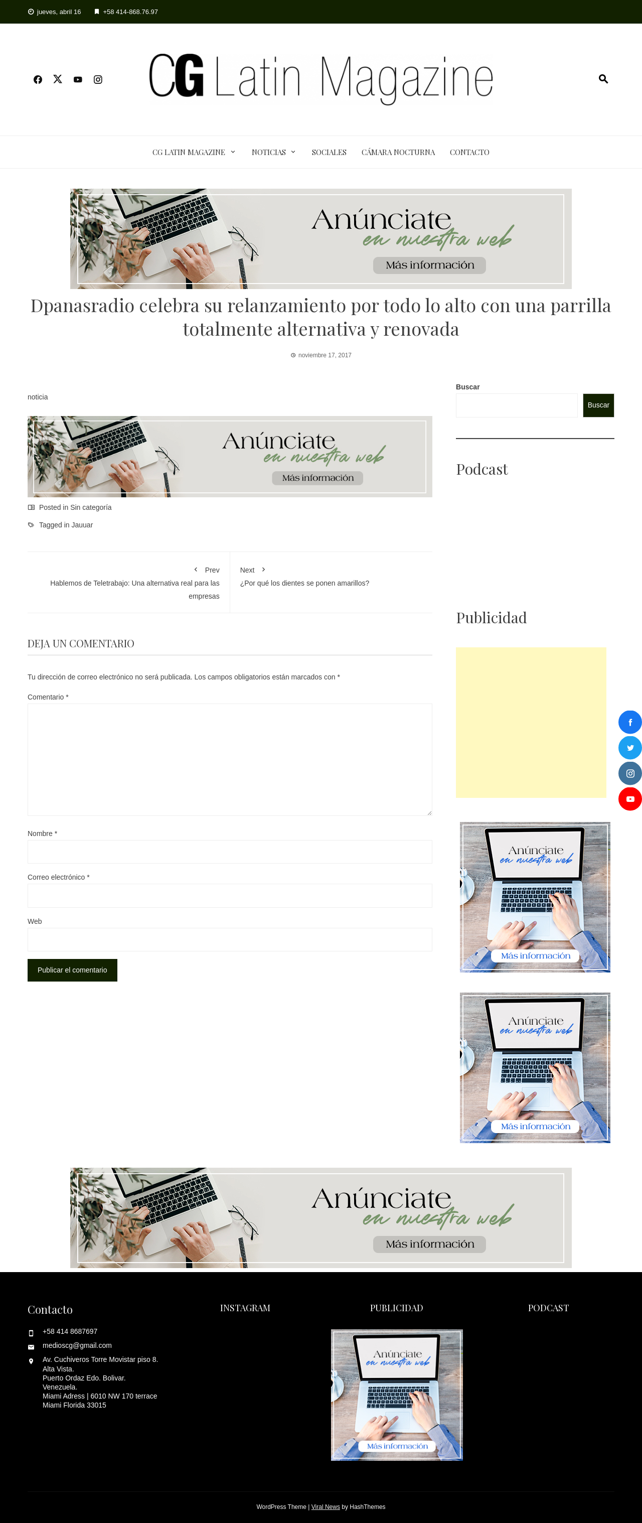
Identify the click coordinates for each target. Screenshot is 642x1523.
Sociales (329, 152)
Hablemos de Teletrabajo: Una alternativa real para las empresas (129, 581)
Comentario (48, 697)
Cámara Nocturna (398, 152)
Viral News (325, 1506)
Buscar (467, 387)
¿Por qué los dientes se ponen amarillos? (331, 574)
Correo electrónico (59, 877)
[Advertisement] (531, 722)
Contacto (470, 152)
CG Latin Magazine (188, 152)
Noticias (269, 152)
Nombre (42, 833)
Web (35, 921)
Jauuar (82, 525)
